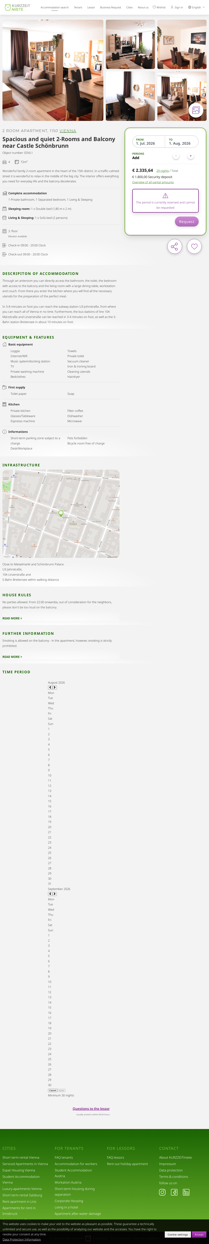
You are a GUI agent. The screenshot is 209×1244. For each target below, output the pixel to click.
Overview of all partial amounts (153, 182)
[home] (17, 7)
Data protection (171, 1170)
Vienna (68, 131)
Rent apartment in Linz (19, 1201)
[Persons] (183, 156)
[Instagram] (162, 1192)
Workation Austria (68, 1182)
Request (186, 221)
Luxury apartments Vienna (22, 1189)
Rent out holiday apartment (127, 1164)
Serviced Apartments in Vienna (25, 1164)
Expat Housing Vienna (18, 1170)
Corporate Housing (69, 1201)
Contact (169, 1148)
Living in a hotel (66, 1207)
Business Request (110, 7)
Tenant (78, 7)
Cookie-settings (178, 1234)
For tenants (69, 1148)
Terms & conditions (173, 1176)
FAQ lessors (115, 1157)
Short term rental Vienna (20, 1157)
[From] (149, 143)
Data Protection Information (22, 1239)
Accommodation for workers (76, 1164)
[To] (182, 143)
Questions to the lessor (91, 1108)
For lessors (121, 1148)
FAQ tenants (64, 1157)
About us (143, 7)
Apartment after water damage (78, 1213)
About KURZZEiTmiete (175, 1157)
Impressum (167, 1164)
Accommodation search (55, 7)
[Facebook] (174, 1192)
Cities (129, 7)
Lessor (91, 7)
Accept (199, 1234)
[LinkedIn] (186, 1192)
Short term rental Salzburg (22, 1195)
